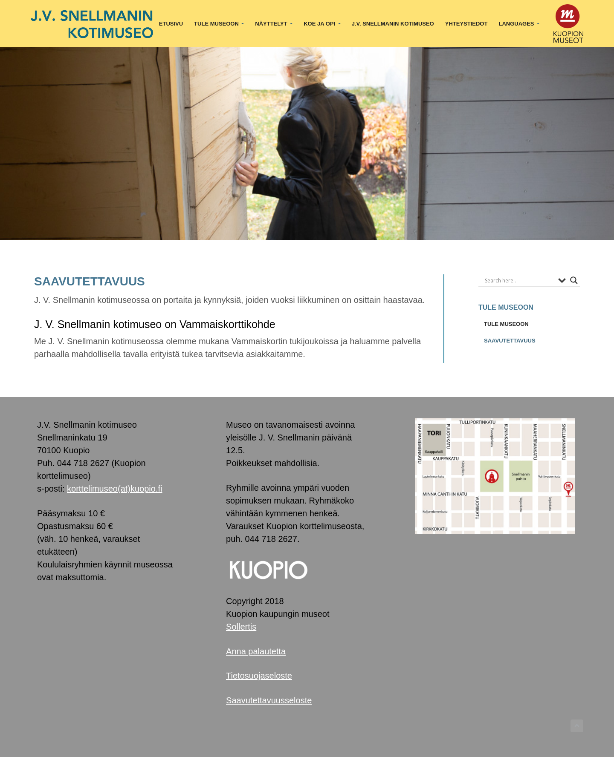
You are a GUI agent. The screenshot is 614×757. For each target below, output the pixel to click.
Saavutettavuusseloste (269, 700)
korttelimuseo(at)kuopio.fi (114, 488)
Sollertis (241, 626)
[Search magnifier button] (574, 280)
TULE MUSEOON (506, 324)
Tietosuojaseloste (259, 675)
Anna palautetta (256, 651)
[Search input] (519, 280)
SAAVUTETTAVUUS (510, 340)
